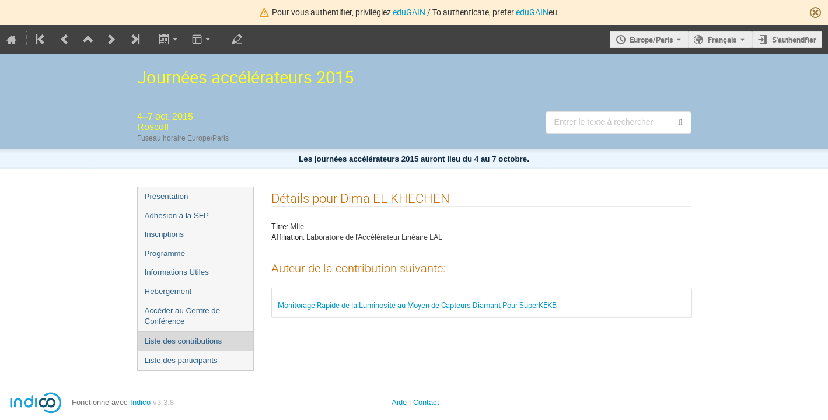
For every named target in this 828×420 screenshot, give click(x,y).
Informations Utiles (177, 272)
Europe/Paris (651, 39)
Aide (399, 402)
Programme (165, 253)
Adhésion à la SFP (177, 215)
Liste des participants (181, 360)
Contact (426, 402)
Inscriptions (164, 234)
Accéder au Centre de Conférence (183, 316)
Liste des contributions (183, 341)
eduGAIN (409, 12)
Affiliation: (288, 237)
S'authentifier (794, 39)
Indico (140, 402)
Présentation (166, 196)
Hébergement (168, 291)
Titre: (279, 226)
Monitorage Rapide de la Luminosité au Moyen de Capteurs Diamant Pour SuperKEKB (417, 305)
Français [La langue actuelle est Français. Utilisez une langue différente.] (722, 39)
